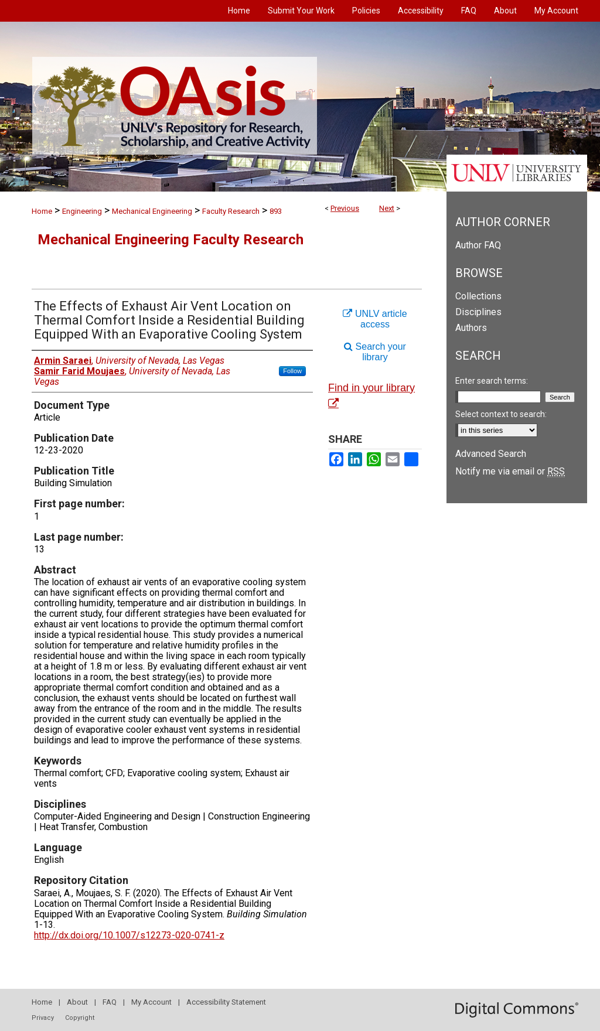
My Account (151, 1002)
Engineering (82, 211)
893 (276, 211)
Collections (478, 296)
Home (42, 211)
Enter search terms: (491, 380)
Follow (292, 370)
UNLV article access (375, 319)
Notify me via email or (510, 471)
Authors (471, 327)
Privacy (43, 1018)
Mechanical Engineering (152, 211)
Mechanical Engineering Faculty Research (171, 239)
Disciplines (478, 312)
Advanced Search (490, 453)
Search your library (375, 352)
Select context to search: (501, 414)
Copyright (79, 1018)
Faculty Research (231, 211)
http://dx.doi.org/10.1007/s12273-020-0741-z (129, 935)
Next (386, 208)
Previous (344, 208)
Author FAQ (478, 245)
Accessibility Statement (226, 1002)
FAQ (110, 1002)
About (77, 1002)
